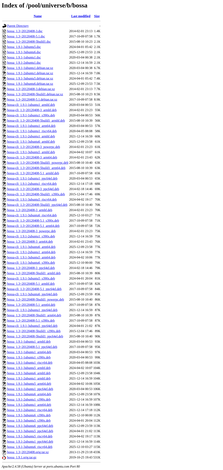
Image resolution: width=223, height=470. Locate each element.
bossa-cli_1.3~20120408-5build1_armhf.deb (36, 120)
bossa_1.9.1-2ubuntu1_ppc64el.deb (30, 441)
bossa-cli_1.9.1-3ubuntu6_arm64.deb (31, 247)
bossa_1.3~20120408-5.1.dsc (26, 36)
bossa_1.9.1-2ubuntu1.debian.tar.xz (30, 73)
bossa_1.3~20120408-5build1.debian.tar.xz (35, 94)
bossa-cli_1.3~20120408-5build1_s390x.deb (36, 194)
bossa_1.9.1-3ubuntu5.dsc (24, 47)
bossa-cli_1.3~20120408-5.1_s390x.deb (33, 220)
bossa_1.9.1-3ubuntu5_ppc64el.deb (30, 431)
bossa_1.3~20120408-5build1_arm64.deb (34, 315)
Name (38, 16)
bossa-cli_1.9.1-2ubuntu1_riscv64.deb (32, 183)
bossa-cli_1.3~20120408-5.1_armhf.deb (33, 173)
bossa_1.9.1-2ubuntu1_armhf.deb (29, 378)
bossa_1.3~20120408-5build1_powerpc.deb (35, 299)
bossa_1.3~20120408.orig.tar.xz (28, 452)
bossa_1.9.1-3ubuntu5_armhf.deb (29, 368)
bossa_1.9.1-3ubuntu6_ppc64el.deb (30, 425)
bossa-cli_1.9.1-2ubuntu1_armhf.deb (31, 136)
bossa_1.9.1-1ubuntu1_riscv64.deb (30, 362)
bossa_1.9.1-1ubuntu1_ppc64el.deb (30, 389)
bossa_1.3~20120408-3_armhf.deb (29, 210)
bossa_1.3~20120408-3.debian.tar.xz (31, 89)
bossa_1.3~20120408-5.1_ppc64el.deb (32, 347)
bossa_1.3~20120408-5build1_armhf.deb (34, 273)
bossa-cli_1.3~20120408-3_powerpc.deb (33, 147)
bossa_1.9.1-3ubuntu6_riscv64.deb (30, 447)
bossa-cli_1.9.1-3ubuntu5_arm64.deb (31, 257)
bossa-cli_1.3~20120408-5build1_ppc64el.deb (37, 204)
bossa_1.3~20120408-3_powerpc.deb (31, 231)
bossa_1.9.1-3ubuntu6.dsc (24, 52)
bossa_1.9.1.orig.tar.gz (21, 457)
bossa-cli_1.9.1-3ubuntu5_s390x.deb (31, 278)
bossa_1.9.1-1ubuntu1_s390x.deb (29, 357)
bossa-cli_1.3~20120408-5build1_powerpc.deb (37, 162)
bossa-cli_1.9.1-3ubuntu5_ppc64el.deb (32, 326)
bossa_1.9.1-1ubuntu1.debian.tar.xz (30, 68)
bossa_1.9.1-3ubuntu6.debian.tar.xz (30, 83)
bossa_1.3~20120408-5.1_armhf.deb (31, 283)
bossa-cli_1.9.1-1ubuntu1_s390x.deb (31, 115)
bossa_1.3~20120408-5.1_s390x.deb (31, 320)
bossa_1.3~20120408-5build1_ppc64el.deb (35, 336)
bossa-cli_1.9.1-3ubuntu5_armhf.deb (31, 152)
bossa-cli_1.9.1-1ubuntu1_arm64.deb (31, 126)
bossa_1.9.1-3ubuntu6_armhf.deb (29, 373)
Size (97, 16)
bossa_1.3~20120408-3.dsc (25, 31)
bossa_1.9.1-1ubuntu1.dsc (24, 57)
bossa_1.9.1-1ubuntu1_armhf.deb (29, 341)
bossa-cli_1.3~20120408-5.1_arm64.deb (33, 226)
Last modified (80, 16)
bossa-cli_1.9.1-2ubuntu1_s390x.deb (31, 236)
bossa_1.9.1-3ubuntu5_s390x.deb (29, 420)
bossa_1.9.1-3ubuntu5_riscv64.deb (30, 436)
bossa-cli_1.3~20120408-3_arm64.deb (32, 157)
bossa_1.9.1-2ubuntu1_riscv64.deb (30, 410)
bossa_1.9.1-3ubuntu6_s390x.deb (29, 415)
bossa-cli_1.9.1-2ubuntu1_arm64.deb (31, 252)
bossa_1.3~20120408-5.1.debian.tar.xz (32, 99)
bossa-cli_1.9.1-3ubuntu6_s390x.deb (31, 262)
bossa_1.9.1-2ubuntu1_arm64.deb (29, 404)
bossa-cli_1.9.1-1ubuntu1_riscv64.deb (32, 131)
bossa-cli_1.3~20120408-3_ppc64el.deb (33, 189)
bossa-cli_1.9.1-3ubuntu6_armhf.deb (31, 141)
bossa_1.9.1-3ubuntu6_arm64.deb (29, 394)
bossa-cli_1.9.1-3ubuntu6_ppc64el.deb (32, 294)
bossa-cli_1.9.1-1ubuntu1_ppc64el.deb (32, 178)
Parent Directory (18, 26)
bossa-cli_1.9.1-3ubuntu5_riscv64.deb (32, 199)
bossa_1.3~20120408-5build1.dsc (29, 41)
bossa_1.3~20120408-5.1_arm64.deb (31, 304)
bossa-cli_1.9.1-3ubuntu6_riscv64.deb (32, 215)
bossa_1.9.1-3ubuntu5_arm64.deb (29, 383)
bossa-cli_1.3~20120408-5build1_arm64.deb (36, 168)
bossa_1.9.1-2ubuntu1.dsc (24, 62)
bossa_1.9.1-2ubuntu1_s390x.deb (29, 399)
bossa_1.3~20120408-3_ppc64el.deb (31, 268)
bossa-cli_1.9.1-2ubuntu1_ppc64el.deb (32, 310)
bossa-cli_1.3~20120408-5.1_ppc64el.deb (34, 289)
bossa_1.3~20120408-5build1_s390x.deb (34, 331)
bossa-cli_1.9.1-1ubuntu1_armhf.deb (31, 104)
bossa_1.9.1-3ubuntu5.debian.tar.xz (30, 78)
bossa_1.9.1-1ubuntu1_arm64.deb (29, 352)
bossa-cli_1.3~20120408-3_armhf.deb (32, 110)
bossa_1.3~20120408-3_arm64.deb (30, 241)
